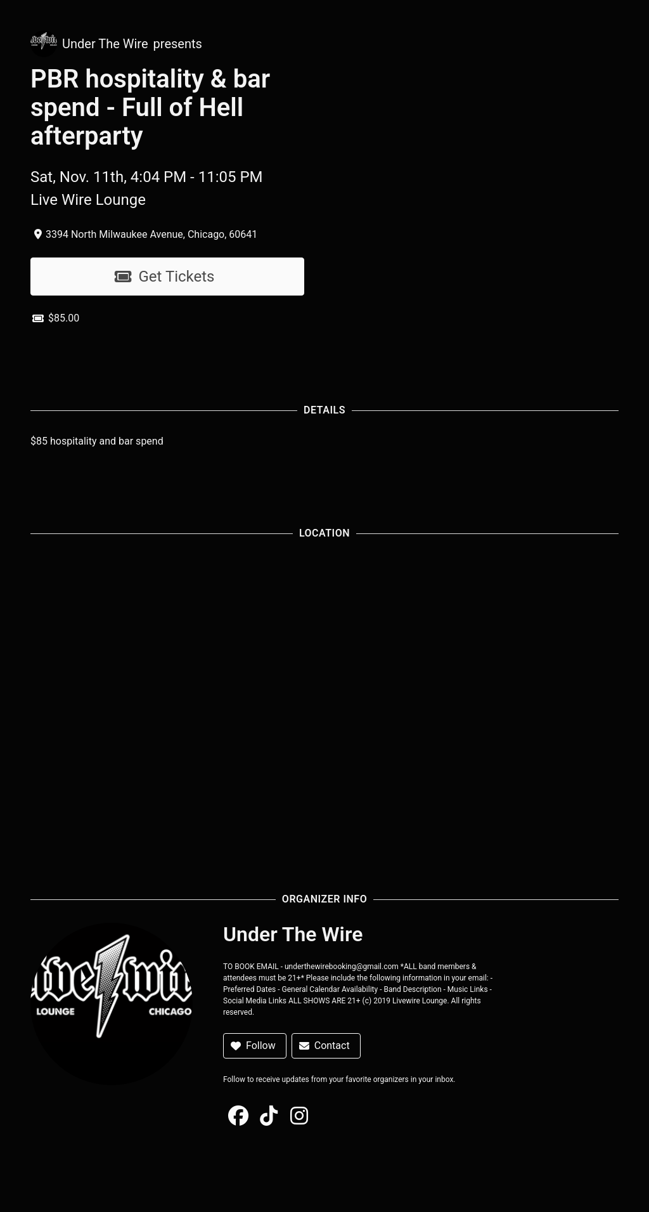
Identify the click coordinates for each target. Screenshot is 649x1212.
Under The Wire (105, 43)
